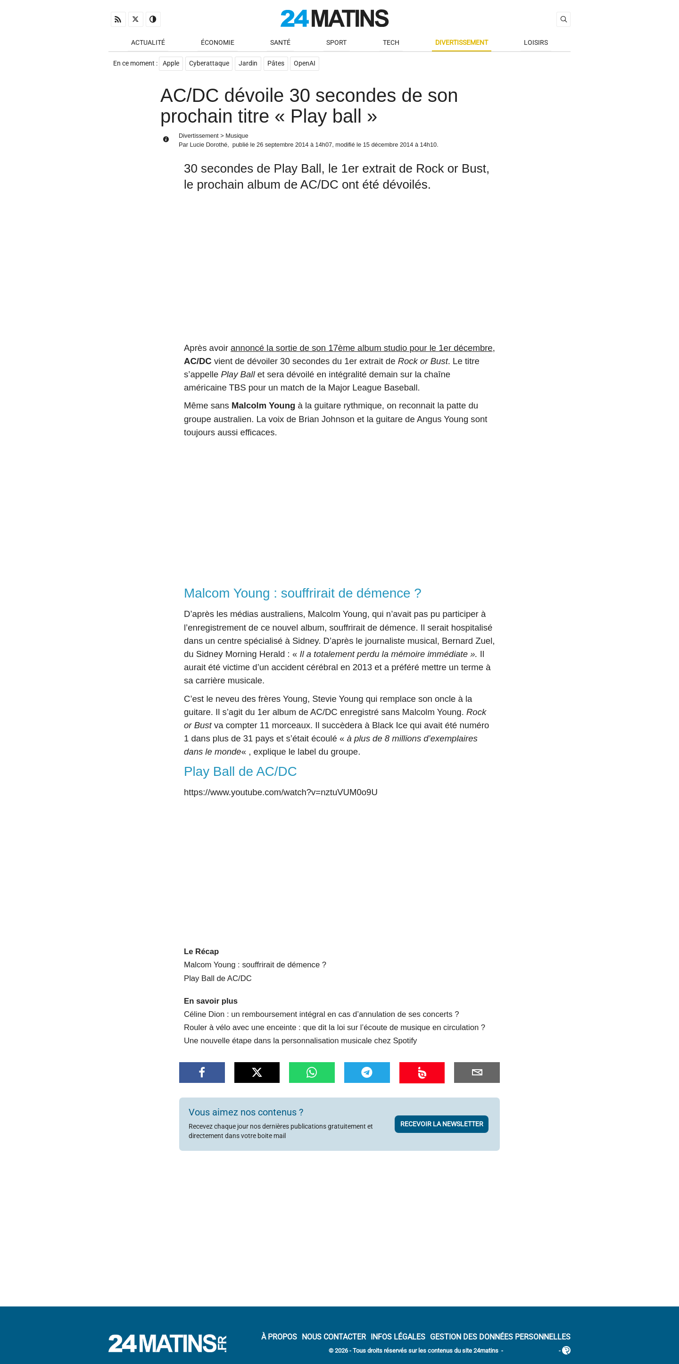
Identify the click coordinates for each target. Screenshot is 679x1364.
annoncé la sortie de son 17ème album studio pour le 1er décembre (362, 348)
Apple (171, 64)
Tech (391, 43)
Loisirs (536, 43)
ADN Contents (531, 1352)
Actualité (148, 43)
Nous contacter (334, 1337)
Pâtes (276, 64)
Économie (217, 43)
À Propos (279, 1337)
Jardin (248, 64)
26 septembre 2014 (282, 145)
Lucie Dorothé (208, 145)
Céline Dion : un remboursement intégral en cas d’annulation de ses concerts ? (321, 1015)
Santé (280, 43)
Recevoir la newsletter (441, 1125)
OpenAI (305, 64)
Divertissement (461, 43)
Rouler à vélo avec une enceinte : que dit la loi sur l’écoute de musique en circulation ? (334, 1028)
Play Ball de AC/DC (218, 978)
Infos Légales (398, 1337)
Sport (336, 43)
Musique (236, 136)
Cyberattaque (209, 64)
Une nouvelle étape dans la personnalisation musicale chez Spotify (300, 1041)
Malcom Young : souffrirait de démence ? (255, 965)
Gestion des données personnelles (500, 1337)
